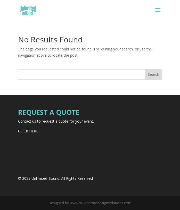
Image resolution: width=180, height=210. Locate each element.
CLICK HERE (28, 131)
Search (153, 74)
